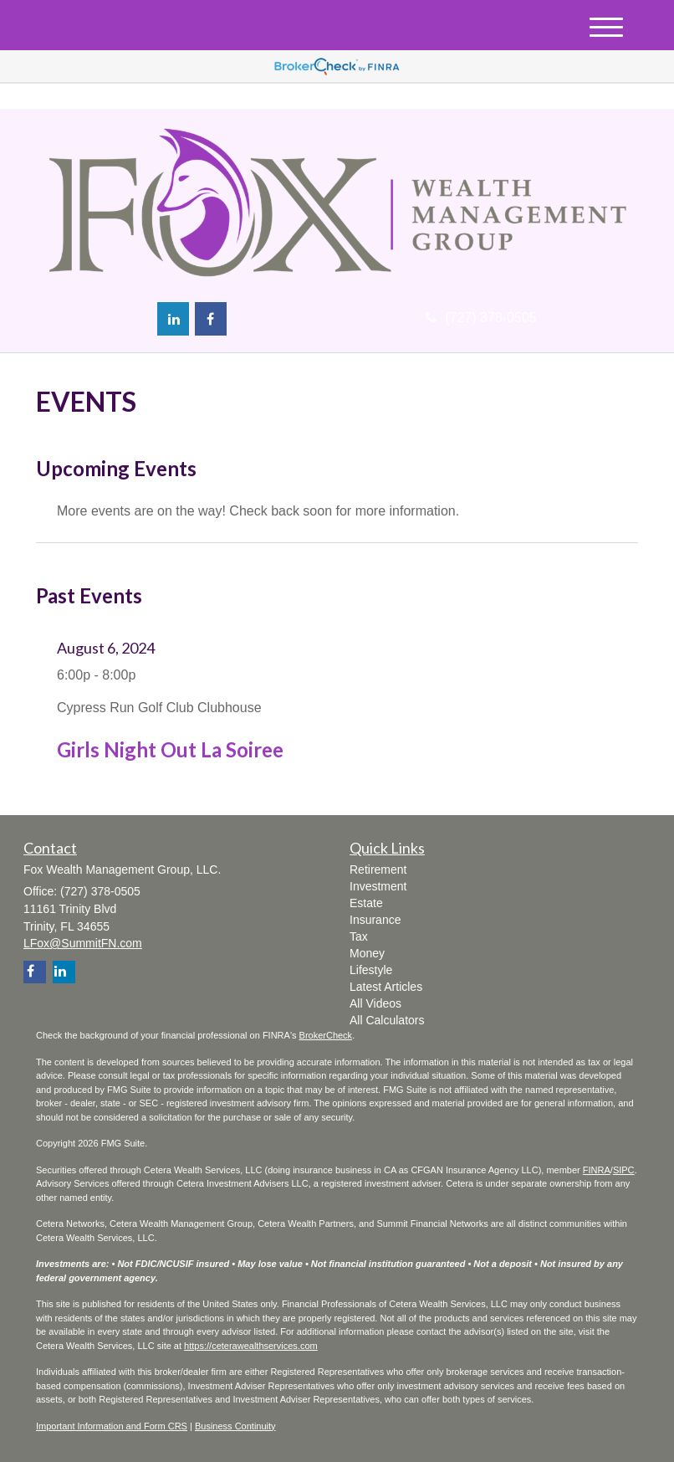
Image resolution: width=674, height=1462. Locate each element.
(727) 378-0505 (481, 317)
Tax (359, 936)
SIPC (624, 1170)
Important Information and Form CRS (111, 1426)
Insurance (375, 919)
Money (367, 953)
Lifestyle (371, 970)
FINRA (596, 1170)
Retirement (378, 869)
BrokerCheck (326, 1035)
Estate (366, 903)
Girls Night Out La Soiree (170, 749)
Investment (378, 886)
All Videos (375, 1003)
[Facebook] (211, 319)
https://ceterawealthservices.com (251, 1346)
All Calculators (387, 1020)
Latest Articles (386, 986)
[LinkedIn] (173, 319)
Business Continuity (235, 1426)
